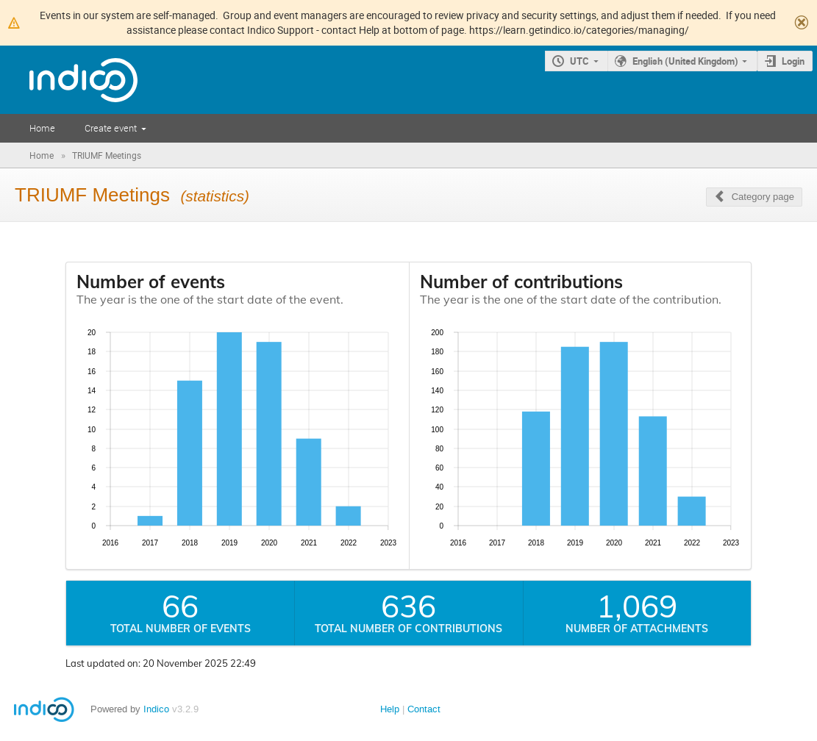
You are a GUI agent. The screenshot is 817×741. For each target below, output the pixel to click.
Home (42, 128)
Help (389, 709)
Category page (763, 196)
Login (793, 61)
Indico (156, 709)
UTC (579, 61)
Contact (423, 709)
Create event (111, 128)
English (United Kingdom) (685, 61)
